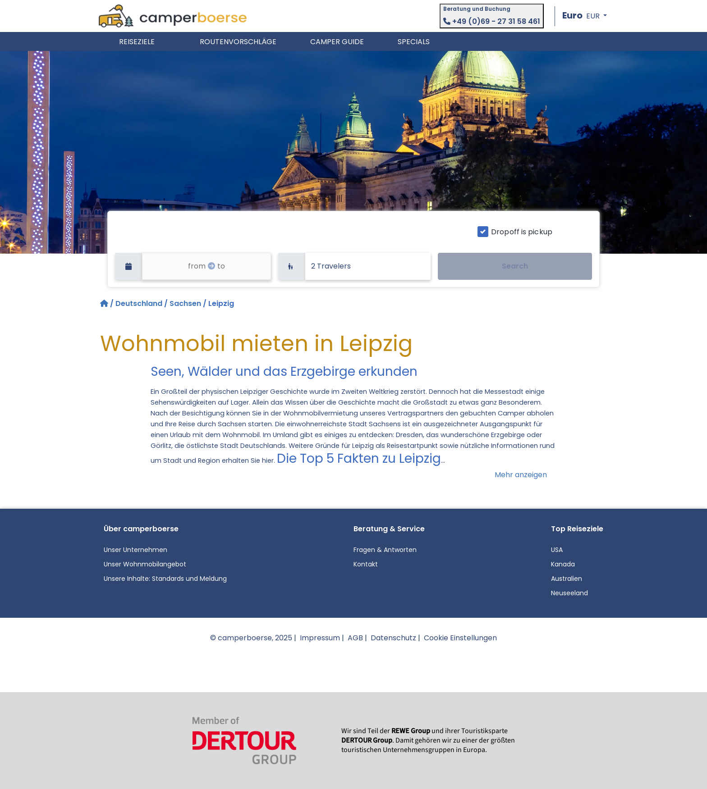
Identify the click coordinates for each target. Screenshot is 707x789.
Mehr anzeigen (521, 475)
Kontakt (366, 564)
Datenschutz (393, 638)
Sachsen (185, 303)
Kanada (563, 564)
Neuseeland (569, 592)
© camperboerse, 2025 (251, 638)
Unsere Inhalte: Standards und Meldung (165, 578)
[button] (584, 16)
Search (515, 266)
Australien (566, 578)
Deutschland (138, 303)
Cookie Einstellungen (460, 638)
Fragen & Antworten (385, 549)
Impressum (320, 638)
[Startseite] (105, 303)
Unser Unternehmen (135, 549)
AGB (355, 638)
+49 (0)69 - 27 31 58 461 (491, 21)
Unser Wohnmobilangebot (145, 564)
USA (557, 549)
